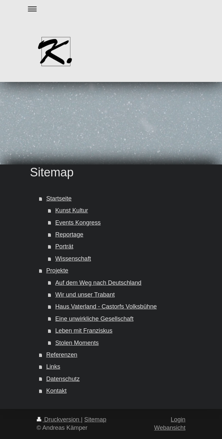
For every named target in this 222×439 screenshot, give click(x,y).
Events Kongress (78, 222)
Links (53, 366)
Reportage (69, 234)
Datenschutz (63, 379)
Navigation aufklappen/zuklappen (111, 9)
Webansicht (170, 427)
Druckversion (59, 419)
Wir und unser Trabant (85, 294)
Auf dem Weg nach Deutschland (98, 282)
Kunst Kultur (71, 210)
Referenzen (61, 354)
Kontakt (56, 390)
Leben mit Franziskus (83, 330)
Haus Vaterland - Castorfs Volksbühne (106, 306)
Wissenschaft (73, 258)
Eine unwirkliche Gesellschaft (94, 318)
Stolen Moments (77, 343)
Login (178, 419)
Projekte (57, 270)
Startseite (59, 198)
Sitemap (95, 419)
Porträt (64, 246)
